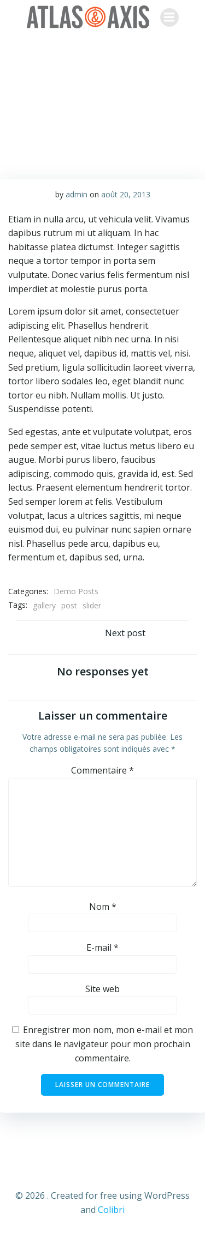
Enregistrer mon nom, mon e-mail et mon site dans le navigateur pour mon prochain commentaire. (104, 1044)
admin (76, 194)
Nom (102, 907)
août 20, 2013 (125, 194)
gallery (44, 605)
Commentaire (102, 770)
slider (92, 605)
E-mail (102, 947)
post (69, 605)
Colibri (111, 1210)
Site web (102, 989)
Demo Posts (76, 591)
